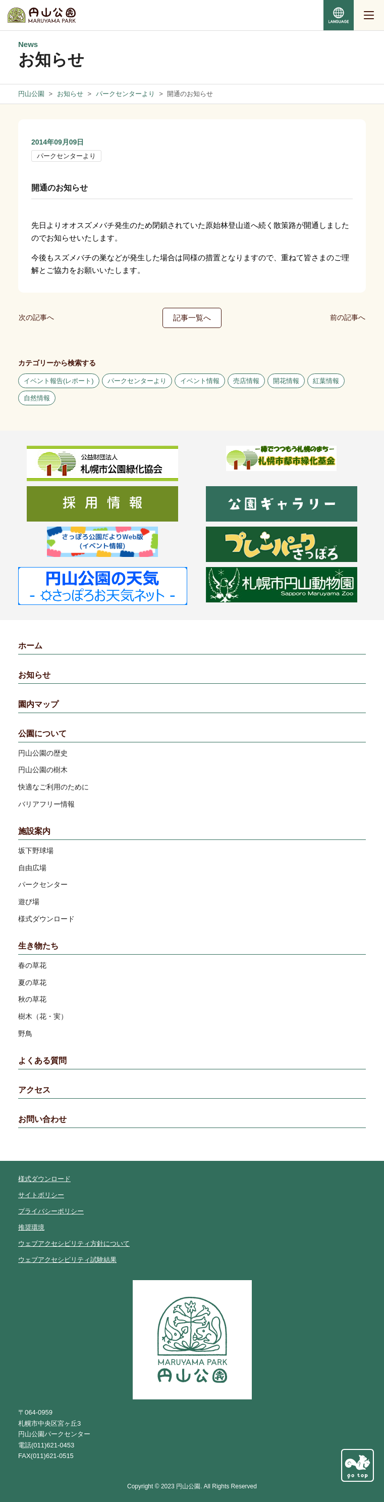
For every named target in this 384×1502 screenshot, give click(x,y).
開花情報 (286, 381)
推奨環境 (31, 1227)
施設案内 (34, 831)
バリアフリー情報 (46, 804)
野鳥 (25, 1033)
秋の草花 (32, 999)
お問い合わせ (42, 1119)
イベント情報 (200, 381)
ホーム (30, 645)
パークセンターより (66, 156)
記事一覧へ (192, 317)
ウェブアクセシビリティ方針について (74, 1243)
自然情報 (37, 398)
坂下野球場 (35, 851)
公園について (42, 733)
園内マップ (38, 704)
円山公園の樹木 (43, 770)
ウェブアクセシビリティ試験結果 (67, 1259)
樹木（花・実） (43, 1016)
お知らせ (34, 675)
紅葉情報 (326, 381)
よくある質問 (42, 1060)
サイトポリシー (41, 1195)
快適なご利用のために (53, 787)
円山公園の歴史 (43, 753)
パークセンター (43, 884)
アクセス (34, 1090)
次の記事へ (36, 317)
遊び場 (28, 902)
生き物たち (38, 946)
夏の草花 (32, 982)
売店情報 (246, 381)
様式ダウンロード (46, 919)
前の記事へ (347, 317)
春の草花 (32, 965)
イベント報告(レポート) (59, 381)
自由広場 (32, 868)
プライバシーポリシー (51, 1211)
